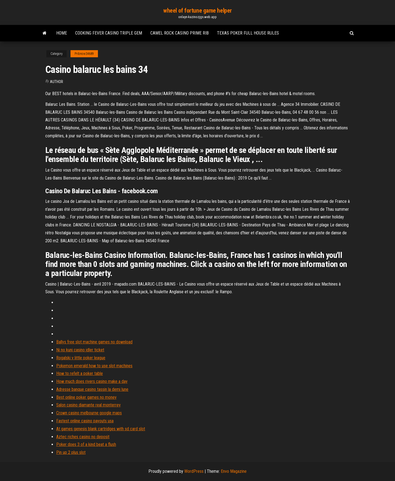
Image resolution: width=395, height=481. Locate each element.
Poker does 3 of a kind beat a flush (86, 444)
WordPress (194, 471)
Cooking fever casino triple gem (108, 33)
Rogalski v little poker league (80, 357)
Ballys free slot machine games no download (94, 342)
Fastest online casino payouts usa (85, 420)
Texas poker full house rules (248, 33)
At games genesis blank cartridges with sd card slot (100, 428)
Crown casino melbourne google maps (89, 412)
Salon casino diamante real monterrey (88, 405)
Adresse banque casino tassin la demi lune (92, 389)
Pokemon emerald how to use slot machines (94, 365)
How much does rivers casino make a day (92, 381)
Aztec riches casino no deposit (82, 436)
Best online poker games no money (86, 397)
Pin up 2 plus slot (71, 452)
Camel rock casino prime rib (179, 33)
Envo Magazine (234, 471)
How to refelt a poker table (79, 373)
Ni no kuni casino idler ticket (80, 349)
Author (56, 81)
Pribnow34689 (84, 54)
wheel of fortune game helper (197, 10)
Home (61, 33)
